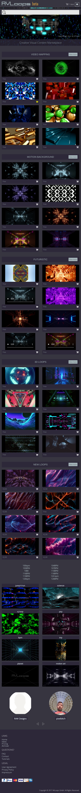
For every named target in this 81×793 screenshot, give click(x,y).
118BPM (54, 573)
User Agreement (9, 767)
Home (4, 739)
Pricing (5, 743)
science (60, 585)
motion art (60, 663)
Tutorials (6, 759)
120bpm (26, 579)
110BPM (54, 571)
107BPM (54, 568)
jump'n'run (20, 585)
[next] (43, 723)
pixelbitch (60, 718)
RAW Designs (20, 718)
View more (73, 54)
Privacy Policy (8, 769)
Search (40, 11)
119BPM (26, 576)
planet (20, 663)
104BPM (54, 565)
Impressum (7, 772)
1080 (26, 571)
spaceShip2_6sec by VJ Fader (69, 36)
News (4, 741)
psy (60, 611)
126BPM (54, 579)
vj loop (20, 611)
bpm (20, 637)
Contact (5, 756)
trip (60, 637)
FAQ (4, 753)
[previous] (37, 723)
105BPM (26, 568)
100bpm (26, 565)
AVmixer (5, 746)
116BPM (26, 573)
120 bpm (55, 576)
